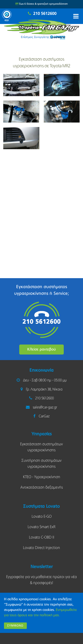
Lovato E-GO (42, 517)
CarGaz (44, 416)
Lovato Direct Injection (41, 548)
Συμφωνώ (15, 625)
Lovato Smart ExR (41, 527)
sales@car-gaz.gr (45, 407)
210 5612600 (44, 14)
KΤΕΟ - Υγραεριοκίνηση (41, 477)
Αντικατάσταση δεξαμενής (41, 487)
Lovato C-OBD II (41, 537)
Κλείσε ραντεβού (41, 349)
